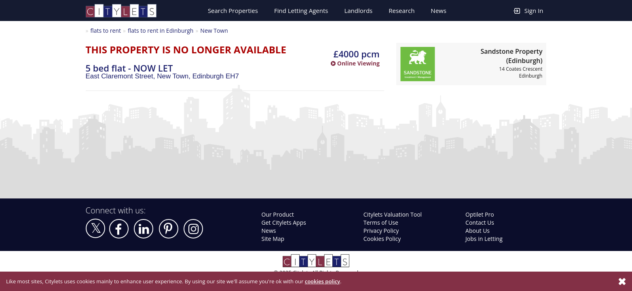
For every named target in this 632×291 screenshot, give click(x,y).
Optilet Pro (479, 214)
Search (233, 10)
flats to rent (105, 30)
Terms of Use (381, 222)
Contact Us (479, 222)
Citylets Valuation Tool (393, 214)
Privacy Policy (381, 230)
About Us (477, 230)
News (438, 10)
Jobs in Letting (484, 238)
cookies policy (322, 281)
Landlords (358, 10)
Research (401, 10)
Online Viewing (355, 63)
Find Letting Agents (301, 10)
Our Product (278, 214)
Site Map (273, 238)
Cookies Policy (382, 238)
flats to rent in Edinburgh (160, 30)
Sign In (528, 10)
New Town (214, 30)
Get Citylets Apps (284, 222)
